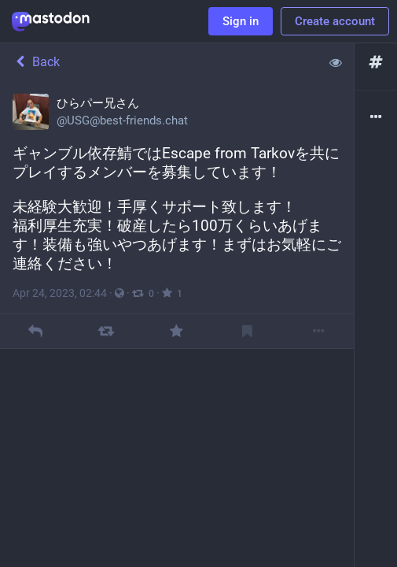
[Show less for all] (336, 62)
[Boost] (106, 331)
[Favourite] (176, 331)
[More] (318, 331)
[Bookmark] (247, 331)
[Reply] (35, 331)
